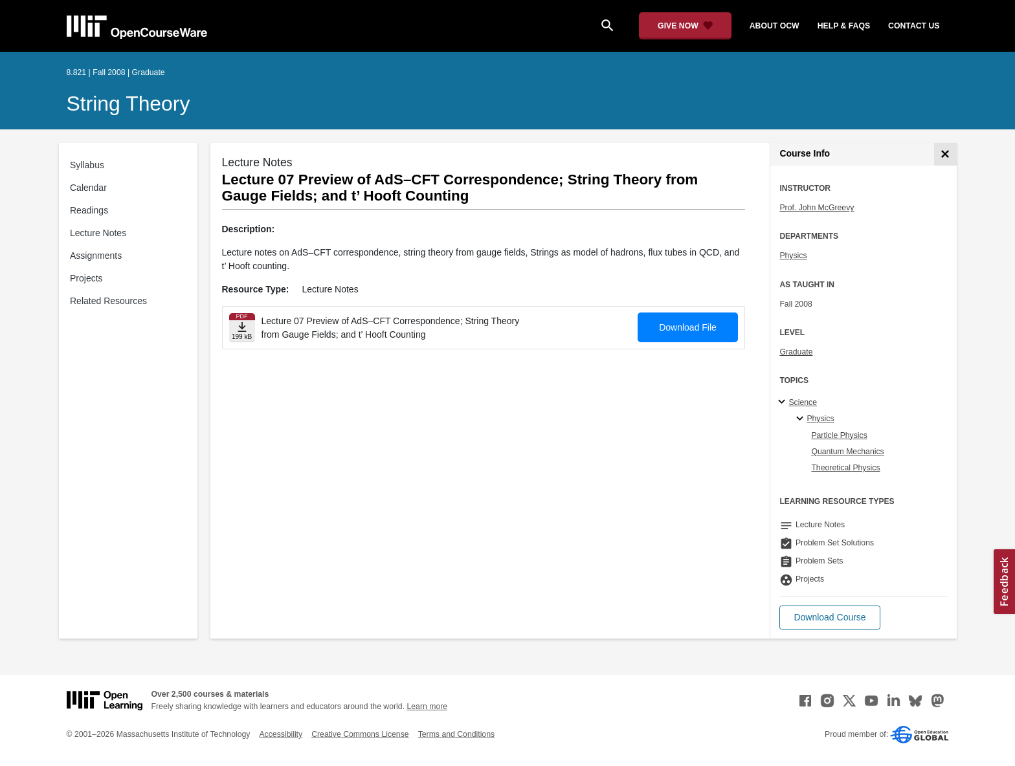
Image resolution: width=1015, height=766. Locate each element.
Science (802, 402)
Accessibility (280, 734)
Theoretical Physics (845, 467)
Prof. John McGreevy (816, 207)
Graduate (795, 351)
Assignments (96, 255)
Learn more (427, 706)
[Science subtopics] (783, 402)
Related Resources (108, 301)
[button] (829, 617)
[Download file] (242, 327)
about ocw (774, 25)
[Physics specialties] (801, 419)
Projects (86, 278)
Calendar (88, 187)
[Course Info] (945, 154)
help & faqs (844, 25)
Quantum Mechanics (847, 451)
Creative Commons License (359, 734)
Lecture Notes (98, 233)
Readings (89, 210)
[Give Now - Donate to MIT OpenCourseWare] (685, 25)
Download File (688, 327)
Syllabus (87, 165)
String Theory (128, 103)
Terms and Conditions (456, 734)
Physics (793, 255)
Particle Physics (839, 435)
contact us (913, 25)
